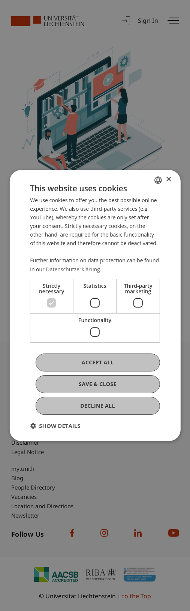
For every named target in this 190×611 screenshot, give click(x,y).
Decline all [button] (97, 405)
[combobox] (158, 180)
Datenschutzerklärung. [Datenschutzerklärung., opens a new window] (73, 269)
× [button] (168, 179)
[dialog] (94, 305)
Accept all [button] (98, 362)
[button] (55, 425)
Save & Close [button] (97, 384)
